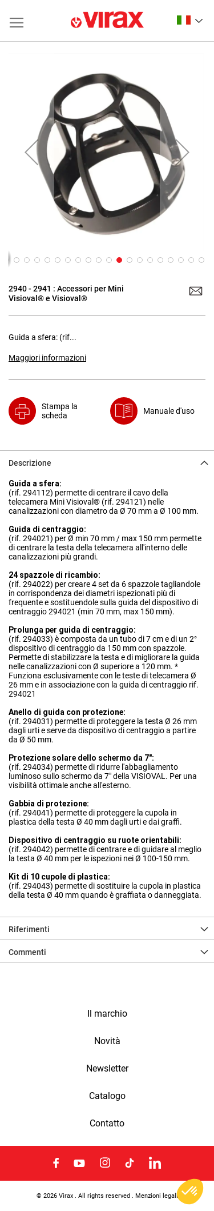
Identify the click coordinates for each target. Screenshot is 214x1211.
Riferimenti (29, 929)
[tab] (107, 461)
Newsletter (107, 1069)
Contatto (107, 1123)
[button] (190, 20)
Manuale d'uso (169, 410)
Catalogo (107, 1096)
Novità (107, 1041)
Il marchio (107, 1014)
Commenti (27, 952)
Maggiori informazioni (47, 357)
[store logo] (107, 20)
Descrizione (30, 462)
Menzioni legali (156, 1196)
